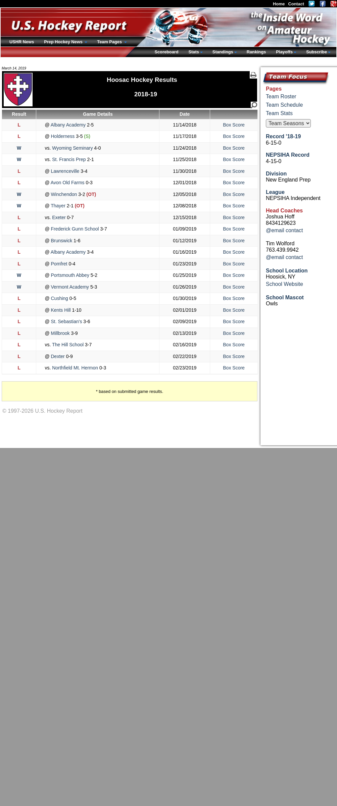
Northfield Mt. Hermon (75, 367)
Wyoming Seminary (72, 148)
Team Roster (281, 96)
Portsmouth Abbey (70, 275)
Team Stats (279, 113)
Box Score (234, 125)
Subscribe (316, 51)
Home (279, 3)
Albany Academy (68, 125)
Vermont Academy (70, 287)
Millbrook (60, 333)
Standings (222, 51)
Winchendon (64, 194)
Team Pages (110, 41)
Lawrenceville (65, 171)
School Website (284, 284)
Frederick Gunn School (75, 229)
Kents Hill (61, 310)
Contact (296, 3)
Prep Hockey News (64, 41)
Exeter (59, 217)
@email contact (284, 230)
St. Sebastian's (67, 321)
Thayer (58, 205)
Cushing (59, 298)
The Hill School (68, 344)
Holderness (63, 136)
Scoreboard (166, 51)
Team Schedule (284, 105)
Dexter (58, 356)
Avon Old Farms (68, 182)
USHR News (21, 41)
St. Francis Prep (69, 159)
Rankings (256, 51)
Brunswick (62, 240)
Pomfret (59, 263)
